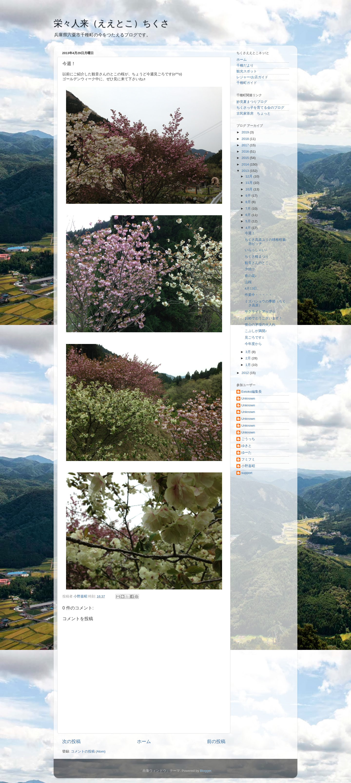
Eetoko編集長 (251, 391)
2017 (246, 145)
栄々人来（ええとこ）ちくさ (111, 23)
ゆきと (246, 446)
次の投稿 (71, 741)
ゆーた (246, 452)
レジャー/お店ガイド (252, 77)
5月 (248, 221)
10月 (249, 189)
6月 (248, 215)
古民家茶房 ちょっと (253, 113)
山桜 (248, 282)
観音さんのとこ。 (258, 263)
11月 (249, 183)
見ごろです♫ (254, 337)
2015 (246, 158)
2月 (248, 358)
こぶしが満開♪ (256, 331)
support (246, 473)
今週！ (250, 233)
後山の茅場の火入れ (260, 324)
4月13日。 (253, 288)
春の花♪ (251, 276)
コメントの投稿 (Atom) (88, 751)
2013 (246, 171)
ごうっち (248, 439)
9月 (248, 195)
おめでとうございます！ (263, 318)
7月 (248, 208)
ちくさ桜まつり (257, 256)
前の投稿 (216, 741)
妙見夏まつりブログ (251, 102)
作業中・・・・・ (258, 295)
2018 (246, 139)
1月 (248, 365)
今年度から (253, 344)
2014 (246, 164)
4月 (248, 228)
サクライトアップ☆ (260, 311)
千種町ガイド (246, 83)
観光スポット (246, 71)
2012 (246, 373)
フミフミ (248, 459)
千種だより (245, 65)
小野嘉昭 (248, 466)
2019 (246, 132)
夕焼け (250, 269)
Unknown (248, 398)
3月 (248, 352)
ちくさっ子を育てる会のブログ (260, 107)
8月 (248, 202)
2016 (246, 151)
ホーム (144, 741)
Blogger (205, 771)
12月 (249, 176)
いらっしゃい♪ (256, 250)
